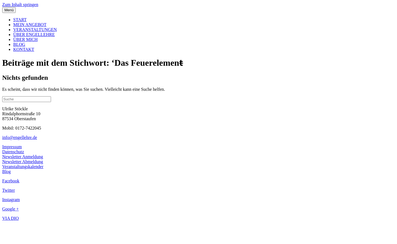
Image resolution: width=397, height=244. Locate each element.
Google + (10, 209)
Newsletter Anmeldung (22, 156)
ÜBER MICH (25, 39)
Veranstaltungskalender (22, 166)
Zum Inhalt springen (20, 4)
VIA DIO (10, 218)
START (19, 19)
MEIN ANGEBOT (29, 24)
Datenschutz (13, 151)
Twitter (8, 190)
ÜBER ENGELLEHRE (34, 34)
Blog (6, 171)
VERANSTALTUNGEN (35, 29)
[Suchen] (26, 99)
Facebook (10, 181)
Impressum (12, 146)
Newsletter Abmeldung (22, 161)
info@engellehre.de (19, 137)
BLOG (19, 44)
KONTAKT (23, 49)
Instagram (11, 199)
